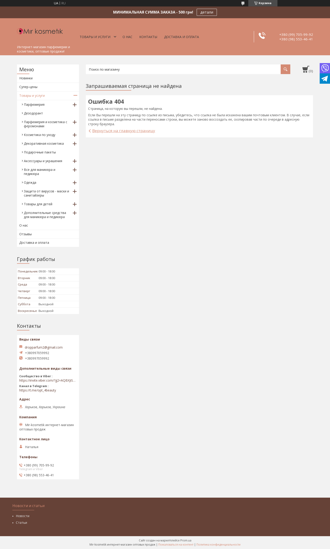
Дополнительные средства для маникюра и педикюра (45, 215)
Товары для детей (38, 204)
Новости (22, 516)
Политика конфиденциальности (218, 544)
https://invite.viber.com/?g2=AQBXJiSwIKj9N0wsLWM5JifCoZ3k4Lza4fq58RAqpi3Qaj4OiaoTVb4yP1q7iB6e (48, 380)
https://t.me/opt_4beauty (37, 390)
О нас (127, 37)
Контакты (148, 37)
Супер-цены (28, 87)
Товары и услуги (95, 37)
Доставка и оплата (181, 37)
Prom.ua (185, 540)
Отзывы (25, 234)
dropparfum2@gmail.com (44, 347)
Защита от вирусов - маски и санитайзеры (46, 193)
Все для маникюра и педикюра (39, 171)
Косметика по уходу (39, 135)
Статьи (21, 522)
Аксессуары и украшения (43, 161)
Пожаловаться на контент (175, 544)
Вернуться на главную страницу (123, 130)
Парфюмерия (34, 104)
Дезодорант (33, 113)
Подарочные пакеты (40, 152)
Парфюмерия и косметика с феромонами (45, 124)
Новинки (26, 78)
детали (206, 12)
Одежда (30, 182)
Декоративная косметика (44, 143)
